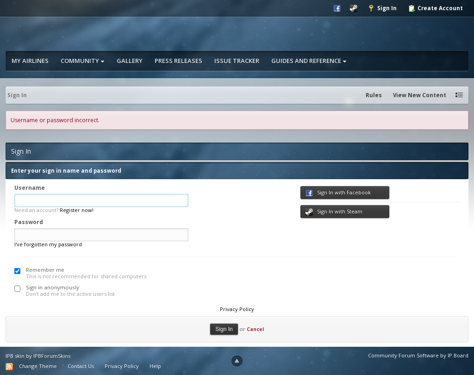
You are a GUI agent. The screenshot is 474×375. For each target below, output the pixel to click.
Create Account (435, 8)
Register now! (77, 209)
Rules (374, 95)
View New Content (419, 95)
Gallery (130, 60)
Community (83, 60)
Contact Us (81, 365)
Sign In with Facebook (338, 193)
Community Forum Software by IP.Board (418, 355)
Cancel (255, 329)
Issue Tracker (236, 60)
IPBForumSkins (51, 355)
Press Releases (178, 60)
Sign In (382, 8)
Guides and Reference (309, 60)
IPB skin (15, 355)
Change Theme (38, 365)
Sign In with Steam (334, 212)
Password (28, 222)
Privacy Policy (237, 309)
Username (29, 188)
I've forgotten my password (48, 244)
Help (155, 365)
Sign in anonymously (52, 287)
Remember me (45, 269)
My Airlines (30, 60)
